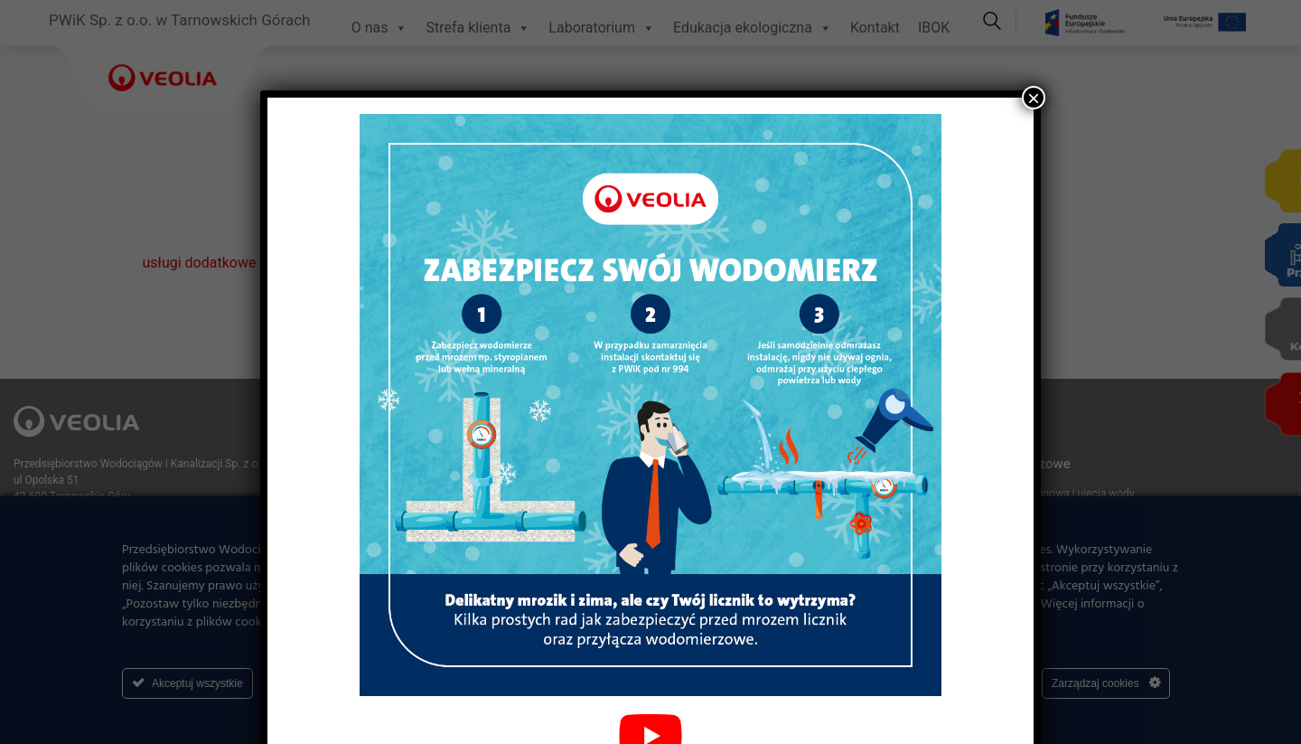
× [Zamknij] (1033, 97)
